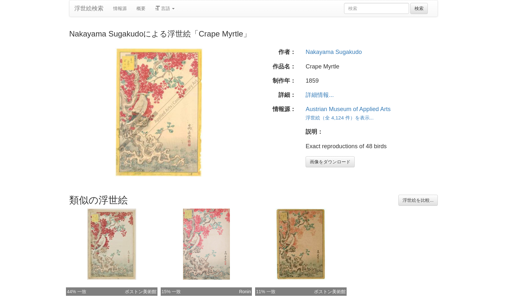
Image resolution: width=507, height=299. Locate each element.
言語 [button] (165, 8)
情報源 (120, 8)
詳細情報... (320, 95)
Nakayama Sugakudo (334, 52)
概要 (141, 8)
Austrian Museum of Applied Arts (348, 109)
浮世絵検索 (88, 8)
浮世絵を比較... (418, 200)
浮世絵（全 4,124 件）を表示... (339, 117)
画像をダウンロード (330, 161)
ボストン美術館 (140, 291)
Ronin (245, 291)
